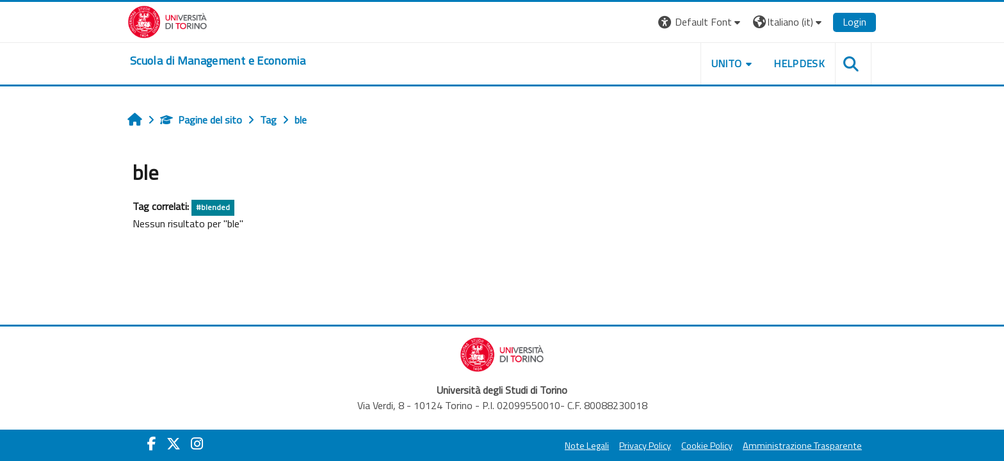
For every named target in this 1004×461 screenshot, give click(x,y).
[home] (217, 61)
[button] (700, 22)
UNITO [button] (726, 63)
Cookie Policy (707, 446)
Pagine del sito (201, 119)
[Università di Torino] (167, 20)
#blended (213, 207)
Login (854, 21)
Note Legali (587, 446)
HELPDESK (799, 63)
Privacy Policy (645, 446)
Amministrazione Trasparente (802, 446)
